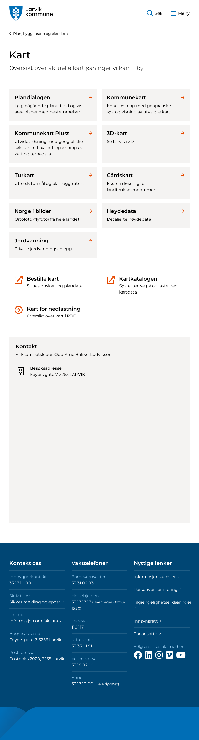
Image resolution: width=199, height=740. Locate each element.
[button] (154, 13)
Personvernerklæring (157, 589)
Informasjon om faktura (35, 620)
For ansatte (147, 633)
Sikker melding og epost (36, 601)
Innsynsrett (147, 621)
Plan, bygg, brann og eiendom (38, 33)
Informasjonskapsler (156, 576)
